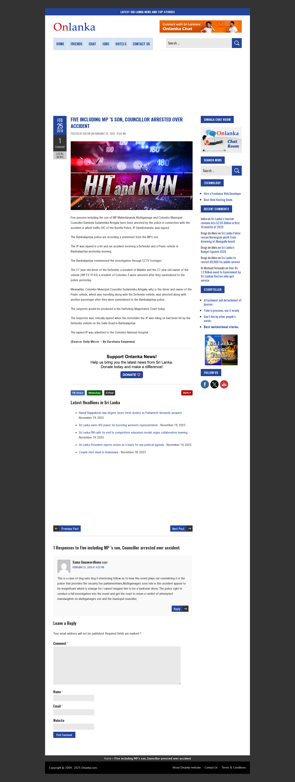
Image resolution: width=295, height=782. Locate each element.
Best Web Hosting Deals (218, 199)
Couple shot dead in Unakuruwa (98, 452)
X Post (109, 393)
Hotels (121, 43)
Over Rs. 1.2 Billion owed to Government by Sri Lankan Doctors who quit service (221, 274)
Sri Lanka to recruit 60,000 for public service (220, 259)
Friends (76, 43)
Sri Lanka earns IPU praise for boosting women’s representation (118, 425)
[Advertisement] (147, 83)
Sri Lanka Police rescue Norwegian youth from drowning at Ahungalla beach (221, 237)
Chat (92, 43)
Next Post (178, 528)
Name (58, 691)
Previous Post (70, 528)
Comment (60, 147)
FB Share (77, 393)
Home (60, 43)
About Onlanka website (186, 767)
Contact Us (211, 767)
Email (57, 706)
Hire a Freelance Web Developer (222, 193)
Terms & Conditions (233, 767)
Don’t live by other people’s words (220, 318)
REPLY (187, 393)
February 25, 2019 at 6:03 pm (88, 567)
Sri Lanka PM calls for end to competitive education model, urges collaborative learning (133, 432)
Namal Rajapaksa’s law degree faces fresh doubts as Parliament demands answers (130, 413)
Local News (60, 155)
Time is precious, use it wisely (221, 310)
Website (58, 720)
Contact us (141, 43)
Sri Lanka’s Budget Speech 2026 (217, 249)
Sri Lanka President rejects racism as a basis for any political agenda (121, 445)
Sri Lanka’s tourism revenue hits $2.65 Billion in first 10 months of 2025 (220, 222)
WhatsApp (94, 393)
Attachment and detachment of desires (223, 302)
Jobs (105, 43)
